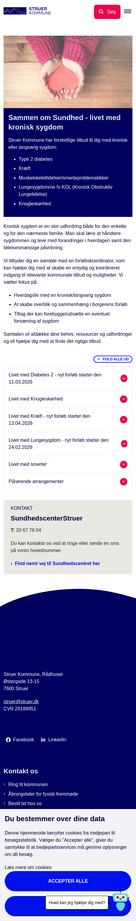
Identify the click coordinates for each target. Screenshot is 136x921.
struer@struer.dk (21, 701)
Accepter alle (68, 881)
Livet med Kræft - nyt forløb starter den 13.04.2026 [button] (49, 420)
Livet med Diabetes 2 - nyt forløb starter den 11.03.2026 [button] (55, 378)
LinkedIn (57, 739)
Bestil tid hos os (25, 803)
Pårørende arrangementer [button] (36, 481)
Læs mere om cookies (28, 867)
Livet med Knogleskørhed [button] (35, 398)
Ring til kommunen (28, 784)
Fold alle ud (116, 359)
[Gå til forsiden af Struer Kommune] (25, 12)
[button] (130, 11)
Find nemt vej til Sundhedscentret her (57, 563)
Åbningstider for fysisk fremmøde (43, 794)
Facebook (23, 739)
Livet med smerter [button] (28, 464)
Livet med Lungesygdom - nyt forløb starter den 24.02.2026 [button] (59, 444)
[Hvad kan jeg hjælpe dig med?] (120, 902)
